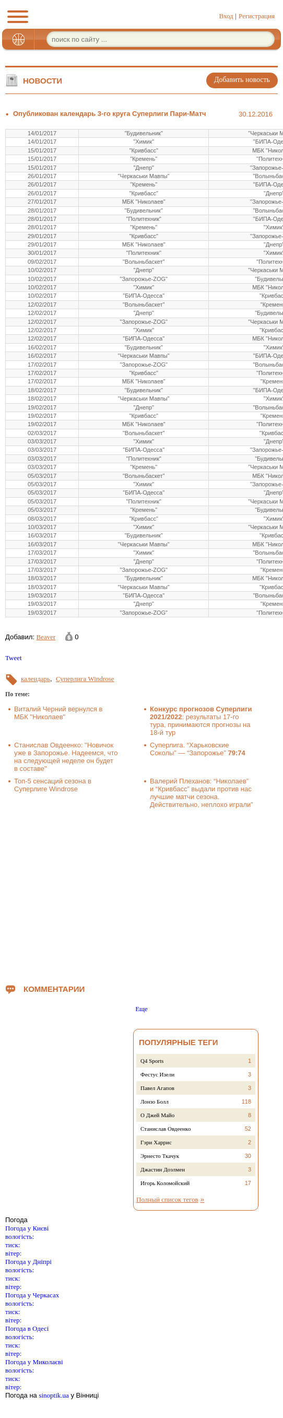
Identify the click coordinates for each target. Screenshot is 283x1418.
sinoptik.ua (53, 1395)
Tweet (13, 658)
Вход (226, 16)
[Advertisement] (144, 894)
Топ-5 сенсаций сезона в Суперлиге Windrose (52, 785)
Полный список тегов (167, 1199)
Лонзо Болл (154, 1101)
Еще (141, 1009)
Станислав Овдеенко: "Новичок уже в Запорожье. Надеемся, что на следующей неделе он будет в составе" (65, 756)
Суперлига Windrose (85, 679)
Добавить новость (242, 80)
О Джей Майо (157, 1115)
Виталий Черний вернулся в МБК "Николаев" (58, 713)
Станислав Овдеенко (165, 1129)
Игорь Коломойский (165, 1183)
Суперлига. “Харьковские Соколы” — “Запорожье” (197, 749)
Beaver (46, 637)
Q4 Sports (151, 1061)
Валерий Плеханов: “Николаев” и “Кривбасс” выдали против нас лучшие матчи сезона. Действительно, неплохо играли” (201, 792)
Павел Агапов (157, 1088)
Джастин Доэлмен (162, 1169)
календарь (35, 679)
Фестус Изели (157, 1074)
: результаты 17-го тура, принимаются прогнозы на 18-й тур (201, 720)
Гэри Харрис (156, 1142)
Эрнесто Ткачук (159, 1156)
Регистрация (257, 16)
